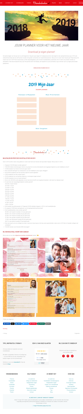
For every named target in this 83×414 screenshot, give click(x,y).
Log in (74, 3)
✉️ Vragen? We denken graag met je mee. (41, 405)
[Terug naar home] (41, 3)
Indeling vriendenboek (51, 386)
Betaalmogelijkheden (31, 388)
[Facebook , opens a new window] (6, 324)
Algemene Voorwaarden (71, 388)
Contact (67, 3)
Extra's (11, 382)
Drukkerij (71, 384)
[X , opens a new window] (13, 324)
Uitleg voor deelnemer (31, 380)
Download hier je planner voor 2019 (42, 67)
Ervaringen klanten (71, 382)
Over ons (71, 379)
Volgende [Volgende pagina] (77, 333)
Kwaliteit (12, 390)
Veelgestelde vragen (32, 382)
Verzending (31, 384)
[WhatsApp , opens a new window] (41, 324)
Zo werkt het (9, 3)
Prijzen (54, 3)
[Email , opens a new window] (48, 324)
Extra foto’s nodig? (31, 390)
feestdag (5, 328)
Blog (60, 3)
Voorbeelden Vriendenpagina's (51, 380)
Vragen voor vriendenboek (51, 384)
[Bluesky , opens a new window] (25, 324)
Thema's (29, 3)
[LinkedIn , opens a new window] (18, 324)
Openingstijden (71, 386)
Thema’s (12, 379)
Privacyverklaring (71, 390)
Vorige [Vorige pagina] (5, 333)
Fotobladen (12, 384)
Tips (51, 390)
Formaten (11, 386)
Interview (71, 380)
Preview (12, 388)
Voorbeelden (20, 3)
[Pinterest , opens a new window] (33, 324)
